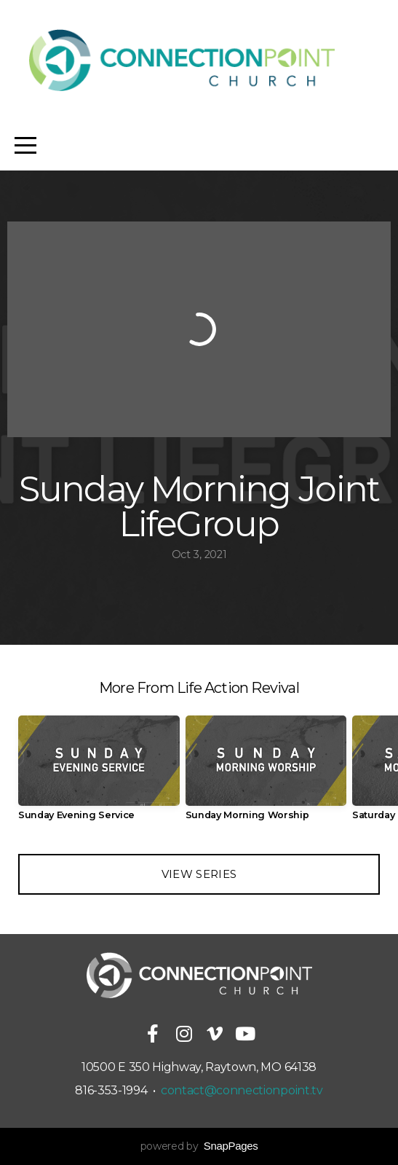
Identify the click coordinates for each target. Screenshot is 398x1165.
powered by (199, 1146)
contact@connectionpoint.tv (242, 1090)
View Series (199, 874)
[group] (99, 773)
